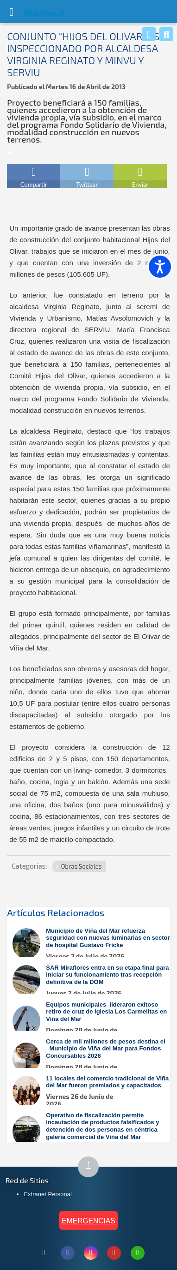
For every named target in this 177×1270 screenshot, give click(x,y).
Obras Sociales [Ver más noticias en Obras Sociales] (81, 866)
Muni (33, 13)
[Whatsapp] (149, 34)
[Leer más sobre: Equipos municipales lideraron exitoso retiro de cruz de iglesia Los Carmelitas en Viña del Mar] (93, 1021)
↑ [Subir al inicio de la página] (92, 1167)
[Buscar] (166, 34)
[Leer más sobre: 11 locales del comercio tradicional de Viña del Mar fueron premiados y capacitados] (93, 1091)
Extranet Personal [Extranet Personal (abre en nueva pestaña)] (47, 1194)
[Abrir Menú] (12, 11)
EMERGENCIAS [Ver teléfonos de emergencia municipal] (88, 1221)
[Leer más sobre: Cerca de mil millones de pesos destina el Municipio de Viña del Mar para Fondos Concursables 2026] (93, 1058)
